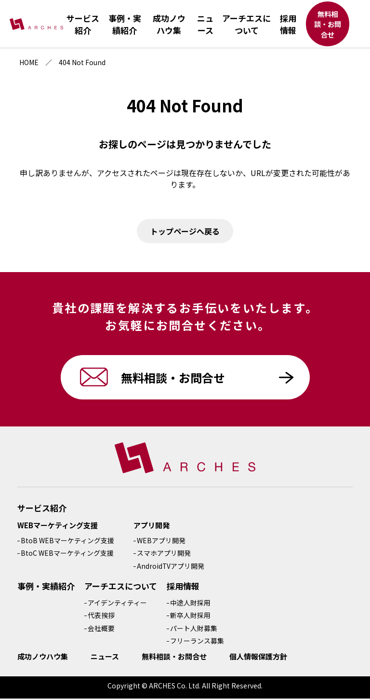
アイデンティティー (117, 604)
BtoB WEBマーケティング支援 (67, 542)
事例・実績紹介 (46, 587)
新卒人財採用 (190, 616)
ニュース (105, 658)
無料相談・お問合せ (327, 24)
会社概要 (101, 629)
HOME (29, 62)
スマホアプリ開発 (164, 554)
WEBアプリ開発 (161, 542)
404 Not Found (82, 62)
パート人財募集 (193, 629)
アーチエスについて (120, 587)
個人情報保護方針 (258, 658)
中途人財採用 (190, 604)
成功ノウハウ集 (42, 658)
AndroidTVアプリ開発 (171, 567)
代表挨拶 (101, 616)
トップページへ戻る (185, 231)
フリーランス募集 (197, 642)
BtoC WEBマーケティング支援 (67, 554)
